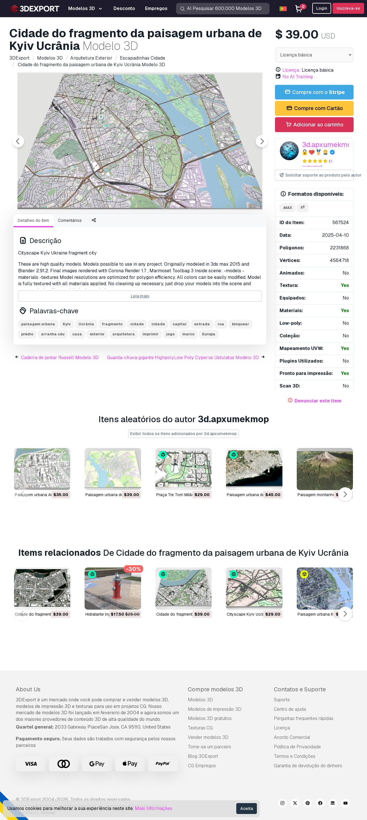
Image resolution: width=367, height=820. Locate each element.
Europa (208, 365)
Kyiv (67, 355)
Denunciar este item (317, 401)
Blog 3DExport (203, 756)
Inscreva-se (348, 8)
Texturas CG (200, 728)
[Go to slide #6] (226, 225)
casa (77, 365)
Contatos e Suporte (300, 689)
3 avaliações (317, 164)
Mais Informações (153, 808)
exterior (97, 365)
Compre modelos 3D (215, 689)
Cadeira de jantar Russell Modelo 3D (60, 389)
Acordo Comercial (292, 737)
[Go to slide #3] (116, 225)
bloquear (240, 355)
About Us (28, 689)
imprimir (150, 365)
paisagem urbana (38, 355)
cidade (137, 355)
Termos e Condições (294, 756)
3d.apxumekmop (329, 144)
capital (179, 355)
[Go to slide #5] (189, 225)
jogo (170, 365)
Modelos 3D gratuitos (210, 718)
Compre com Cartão (314, 108)
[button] (345, 494)
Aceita (246, 808)
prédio (27, 365)
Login (321, 8)
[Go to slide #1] (42, 225)
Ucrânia (86, 355)
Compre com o (314, 92)
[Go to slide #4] (152, 225)
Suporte (282, 700)
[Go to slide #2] (79, 225)
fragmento (112, 355)
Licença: (291, 70)
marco (188, 365)
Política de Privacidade (297, 747)
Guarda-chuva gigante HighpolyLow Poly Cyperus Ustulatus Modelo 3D (183, 389)
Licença (282, 728)
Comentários (70, 252)
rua (221, 355)
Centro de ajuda (290, 709)
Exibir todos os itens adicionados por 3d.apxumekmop (183, 433)
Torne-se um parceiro (209, 747)
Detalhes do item (33, 252)
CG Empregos (202, 766)
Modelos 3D (200, 700)
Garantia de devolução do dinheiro (308, 766)
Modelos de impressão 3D (214, 709)
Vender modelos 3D (208, 737)
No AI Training (297, 77)
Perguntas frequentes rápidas (303, 718)
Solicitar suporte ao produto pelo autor (316, 175)
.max (287, 207)
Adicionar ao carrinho (314, 124)
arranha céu (53, 365)
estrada (202, 355)
